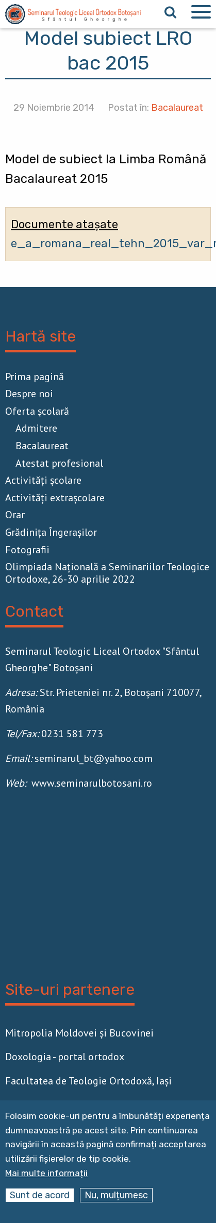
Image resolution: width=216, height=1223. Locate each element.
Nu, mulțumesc (116, 1195)
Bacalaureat (177, 107)
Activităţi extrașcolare (55, 497)
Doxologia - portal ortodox (64, 1056)
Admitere (36, 428)
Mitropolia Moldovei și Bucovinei (79, 1033)
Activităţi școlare (43, 480)
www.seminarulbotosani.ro (91, 783)
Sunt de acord (40, 1195)
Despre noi (29, 393)
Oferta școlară (37, 411)
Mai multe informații (46, 1173)
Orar (15, 514)
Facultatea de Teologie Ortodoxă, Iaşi (88, 1081)
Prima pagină (34, 376)
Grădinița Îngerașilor (51, 532)
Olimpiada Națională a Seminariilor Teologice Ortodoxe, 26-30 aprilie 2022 (107, 573)
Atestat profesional (59, 463)
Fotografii (27, 549)
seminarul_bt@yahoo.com (94, 758)
